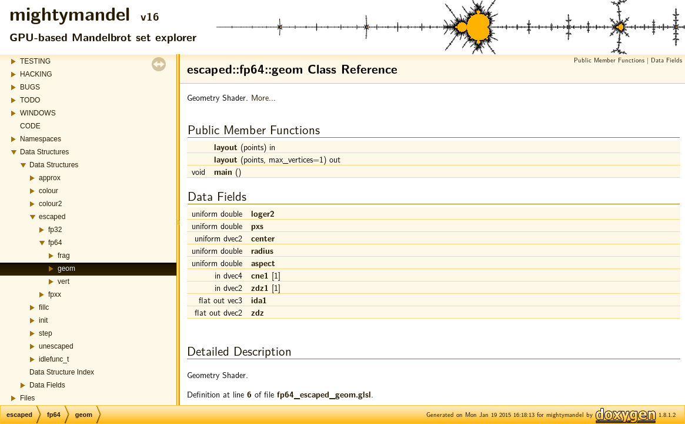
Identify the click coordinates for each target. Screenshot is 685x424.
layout (226, 147)
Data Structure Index (61, 372)
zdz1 (260, 287)
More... (263, 97)
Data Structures (44, 152)
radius (262, 250)
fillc (44, 307)
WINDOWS (38, 113)
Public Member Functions (609, 59)
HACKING (36, 74)
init (43, 320)
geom (66, 268)
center (263, 238)
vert (63, 281)
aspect (263, 263)
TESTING (35, 61)
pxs (257, 225)
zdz (257, 312)
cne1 (260, 275)
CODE (30, 126)
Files (27, 398)
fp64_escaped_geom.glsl (324, 394)
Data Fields (47, 385)
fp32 (55, 230)
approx (50, 178)
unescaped (56, 346)
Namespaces (40, 139)
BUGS (30, 87)
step (45, 333)
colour (48, 191)
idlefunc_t (54, 359)
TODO (30, 100)
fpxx (54, 294)
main (223, 171)
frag (64, 255)
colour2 (50, 204)
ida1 (259, 300)
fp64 (55, 242)
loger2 (263, 213)
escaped (52, 217)
